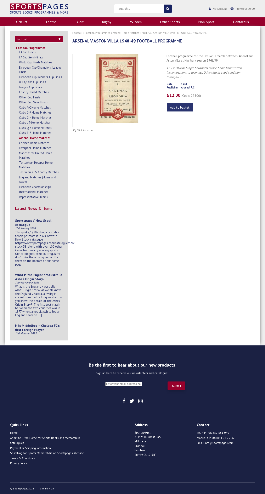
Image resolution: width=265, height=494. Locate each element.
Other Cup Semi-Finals (33, 102)
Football (52, 22)
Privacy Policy (18, 462)
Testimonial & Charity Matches (39, 171)
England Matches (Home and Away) (37, 179)
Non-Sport (206, 22)
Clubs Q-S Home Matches (35, 127)
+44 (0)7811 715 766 (220, 437)
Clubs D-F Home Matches (35, 112)
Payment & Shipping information (30, 447)
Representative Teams (33, 196)
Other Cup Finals (29, 97)
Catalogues (17, 442)
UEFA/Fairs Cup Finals (32, 81)
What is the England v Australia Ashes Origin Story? (38, 276)
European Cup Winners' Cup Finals (40, 76)
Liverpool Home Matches (35, 147)
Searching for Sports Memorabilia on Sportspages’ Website (47, 452)
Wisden (136, 22)
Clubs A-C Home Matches (35, 107)
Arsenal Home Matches (35, 137)
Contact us (241, 22)
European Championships (35, 186)
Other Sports (170, 22)
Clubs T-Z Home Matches (35, 132)
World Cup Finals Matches (35, 62)
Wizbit (52, 487)
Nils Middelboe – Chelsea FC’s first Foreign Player (37, 327)
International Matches (33, 191)
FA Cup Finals (27, 51)
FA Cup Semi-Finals (31, 57)
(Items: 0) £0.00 (245, 9)
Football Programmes (30, 47)
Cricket (21, 22)
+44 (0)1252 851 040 (215, 432)
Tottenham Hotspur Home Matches (36, 164)
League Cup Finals (30, 86)
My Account (220, 9)
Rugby (106, 22)
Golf (80, 22)
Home (14, 432)
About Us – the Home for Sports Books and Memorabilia (45, 437)
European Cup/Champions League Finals (40, 69)
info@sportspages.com (219, 442)
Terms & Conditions (22, 457)
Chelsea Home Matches (34, 142)
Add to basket (180, 107)
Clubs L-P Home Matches (35, 122)
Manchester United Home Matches (35, 154)
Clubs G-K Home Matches (35, 117)
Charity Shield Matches (34, 91)
